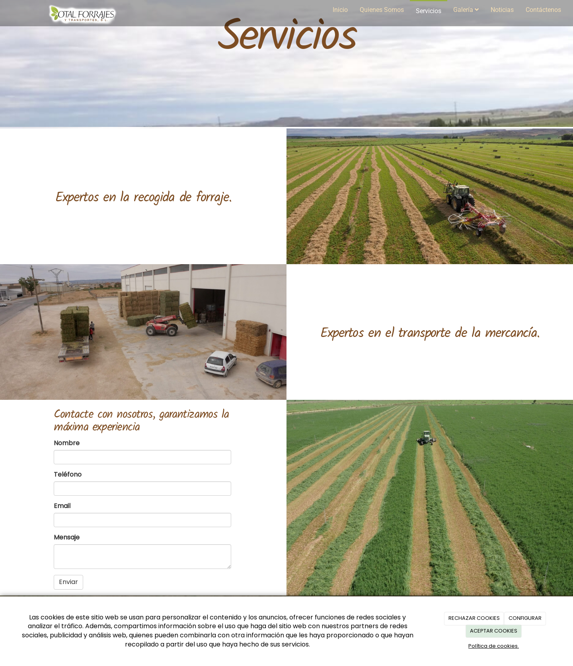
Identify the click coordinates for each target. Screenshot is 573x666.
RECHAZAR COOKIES (474, 618)
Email (62, 506)
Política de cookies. (493, 646)
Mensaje (67, 537)
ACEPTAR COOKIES (493, 631)
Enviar (68, 581)
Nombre (67, 443)
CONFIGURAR (525, 618)
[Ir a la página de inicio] (83, 10)
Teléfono (68, 474)
